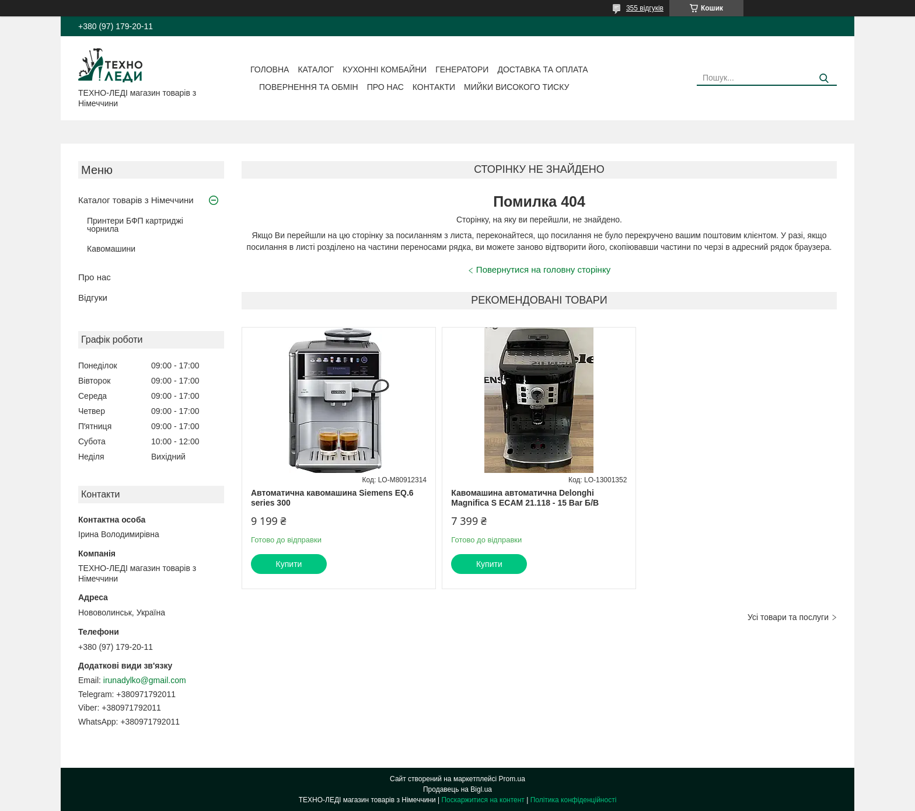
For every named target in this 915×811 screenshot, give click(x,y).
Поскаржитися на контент (482, 800)
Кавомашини (111, 248)
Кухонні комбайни (385, 69)
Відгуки (92, 297)
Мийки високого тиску (516, 87)
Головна (269, 69)
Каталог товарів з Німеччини (136, 200)
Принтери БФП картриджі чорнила (135, 225)
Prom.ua (512, 779)
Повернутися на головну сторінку (543, 269)
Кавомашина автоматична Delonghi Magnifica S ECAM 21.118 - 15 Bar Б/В (525, 498)
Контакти (434, 87)
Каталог (316, 69)
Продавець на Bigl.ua (457, 789)
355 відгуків (644, 8)
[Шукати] (824, 78)
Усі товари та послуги (788, 617)
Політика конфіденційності (573, 800)
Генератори (461, 69)
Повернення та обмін (308, 87)
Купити (289, 564)
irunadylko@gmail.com (144, 680)
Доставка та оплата (542, 69)
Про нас (385, 87)
